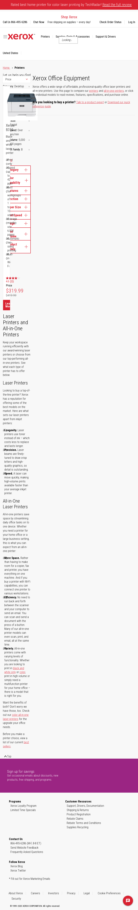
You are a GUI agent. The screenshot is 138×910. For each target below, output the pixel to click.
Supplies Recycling (77, 827)
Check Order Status (110, 22)
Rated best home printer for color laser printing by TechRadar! (71, 5)
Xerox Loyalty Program (23, 805)
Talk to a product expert (90, 102)
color (22, 672)
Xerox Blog (16, 866)
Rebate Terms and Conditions (84, 823)
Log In (131, 22)
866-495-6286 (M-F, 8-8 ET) (25, 843)
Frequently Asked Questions (26, 852)
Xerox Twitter (18, 870)
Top (9, 756)
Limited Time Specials (23, 810)
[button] (12, 53)
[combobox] (68, 40)
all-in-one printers (114, 91)
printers (93, 91)
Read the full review (117, 5)
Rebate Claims (75, 818)
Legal (87, 893)
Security (16, 898)
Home (6, 67)
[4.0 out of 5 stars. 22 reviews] (14, 280)
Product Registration (79, 814)
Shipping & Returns (78, 810)
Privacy (71, 893)
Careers (35, 893)
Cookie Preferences (109, 893)
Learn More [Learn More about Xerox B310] (7, 305)
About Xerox (16, 893)
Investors (53, 893)
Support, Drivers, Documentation (85, 805)
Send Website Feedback (24, 847)
